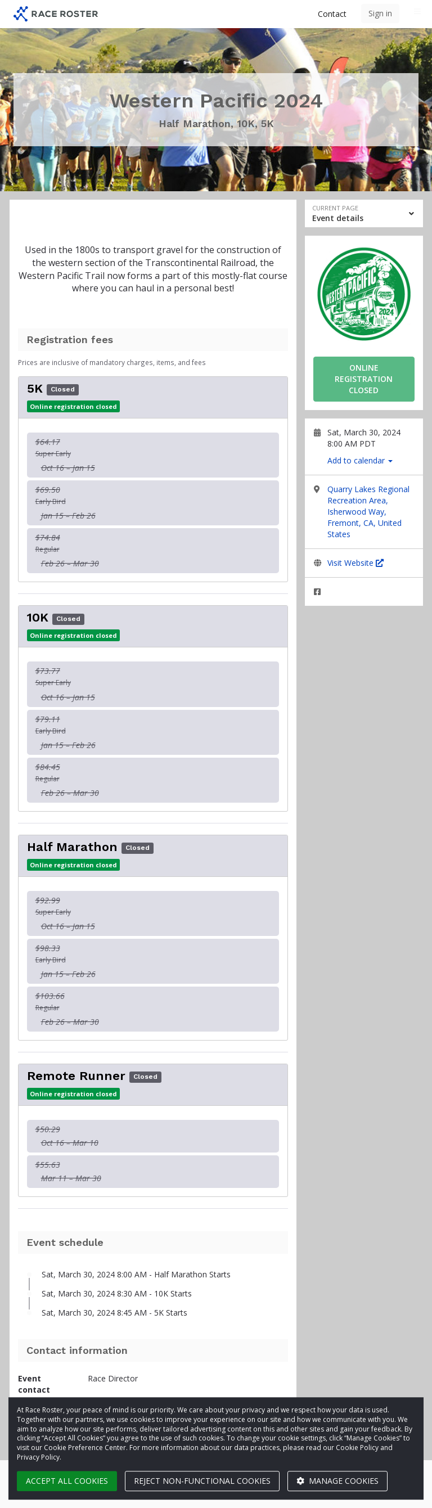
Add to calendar (360, 460)
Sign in (380, 13)
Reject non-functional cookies (202, 1480)
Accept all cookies (67, 1480)
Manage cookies (337, 1480)
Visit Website (355, 562)
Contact (332, 13)
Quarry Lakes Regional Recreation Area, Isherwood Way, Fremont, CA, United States (368, 511)
